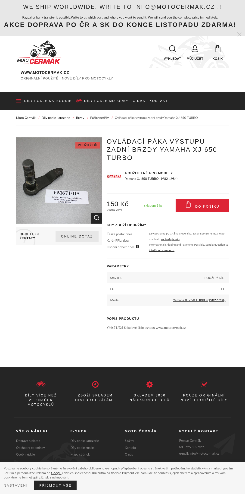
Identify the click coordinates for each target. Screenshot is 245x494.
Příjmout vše (55, 485)
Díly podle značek (83, 448)
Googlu (56, 473)
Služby (129, 441)
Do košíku (202, 205)
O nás (139, 101)
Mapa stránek (80, 454)
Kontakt (158, 101)
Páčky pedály (99, 118)
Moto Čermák (26, 118)
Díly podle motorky (106, 101)
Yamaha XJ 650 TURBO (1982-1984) (151, 178)
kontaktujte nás (170, 239)
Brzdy (80, 118)
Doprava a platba (28, 441)
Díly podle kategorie (48, 101)
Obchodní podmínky (30, 448)
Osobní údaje (25, 454)
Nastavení (16, 485)
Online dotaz (77, 236)
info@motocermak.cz (161, 250)
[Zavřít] (239, 34)
